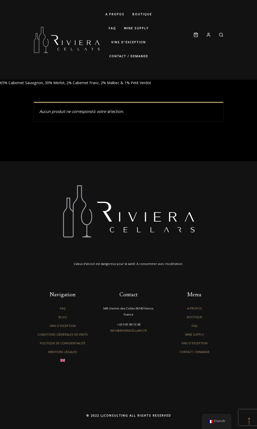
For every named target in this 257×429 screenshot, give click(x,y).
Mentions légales (62, 352)
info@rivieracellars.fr (128, 330)
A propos (114, 14)
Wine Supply (136, 28)
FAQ (112, 28)
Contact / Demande (128, 56)
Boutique (142, 14)
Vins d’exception (128, 42)
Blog (63, 317)
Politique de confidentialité (62, 343)
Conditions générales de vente (62, 334)
